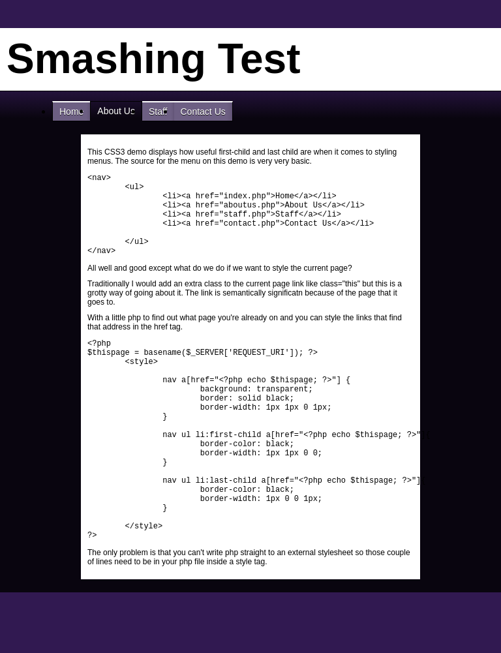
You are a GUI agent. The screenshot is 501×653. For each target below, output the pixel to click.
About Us (116, 111)
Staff (158, 111)
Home (71, 111)
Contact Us (203, 111)
